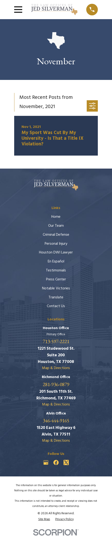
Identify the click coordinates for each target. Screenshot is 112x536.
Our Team (56, 226)
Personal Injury (56, 244)
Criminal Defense (56, 235)
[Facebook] (56, 462)
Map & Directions (56, 368)
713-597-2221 (56, 341)
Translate (55, 297)
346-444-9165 (56, 420)
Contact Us (56, 306)
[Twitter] (66, 462)
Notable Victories (56, 288)
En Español (56, 261)
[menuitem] (44, 519)
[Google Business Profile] (45, 462)
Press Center (56, 279)
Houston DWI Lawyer (56, 252)
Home (55, 217)
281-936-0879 (56, 384)
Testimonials (56, 270)
